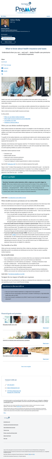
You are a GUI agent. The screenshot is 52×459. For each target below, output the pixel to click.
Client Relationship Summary (9, 427)
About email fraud (7, 435)
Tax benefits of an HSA (10, 120)
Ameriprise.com (7, 421)
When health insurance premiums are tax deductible (17, 118)
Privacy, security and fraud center (10, 433)
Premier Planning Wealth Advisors (9, 30)
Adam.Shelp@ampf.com (6, 36)
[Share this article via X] (6, 74)
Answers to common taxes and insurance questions (16, 340)
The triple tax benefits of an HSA (16, 274)
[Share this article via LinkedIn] (6, 71)
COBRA (14, 234)
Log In (48, 16)
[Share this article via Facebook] (6, 68)
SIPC (34, 454)
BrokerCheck (19, 406)
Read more (45, 328)
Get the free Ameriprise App (27, 446)
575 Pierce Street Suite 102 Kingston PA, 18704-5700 (14, 391)
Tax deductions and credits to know (17, 197)
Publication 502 (11, 164)
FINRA (29, 454)
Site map (5, 438)
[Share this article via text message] (6, 65)
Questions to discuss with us (11, 122)
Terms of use (6, 430)
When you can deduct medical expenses (14, 117)
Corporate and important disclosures (11, 424)
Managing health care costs (10, 324)
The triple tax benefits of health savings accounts (15, 355)
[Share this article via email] (6, 62)
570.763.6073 (4, 34)
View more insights (26, 366)
